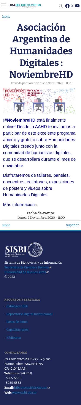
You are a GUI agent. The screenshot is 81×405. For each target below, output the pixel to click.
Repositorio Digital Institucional (29, 314)
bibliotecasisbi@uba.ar (32, 388)
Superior (72, 225)
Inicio (6, 16)
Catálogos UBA (17, 306)
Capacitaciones (17, 330)
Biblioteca (13, 338)
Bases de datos (17, 322)
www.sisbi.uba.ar (24, 393)
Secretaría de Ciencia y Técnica (27, 267)
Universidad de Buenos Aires (26, 272)
